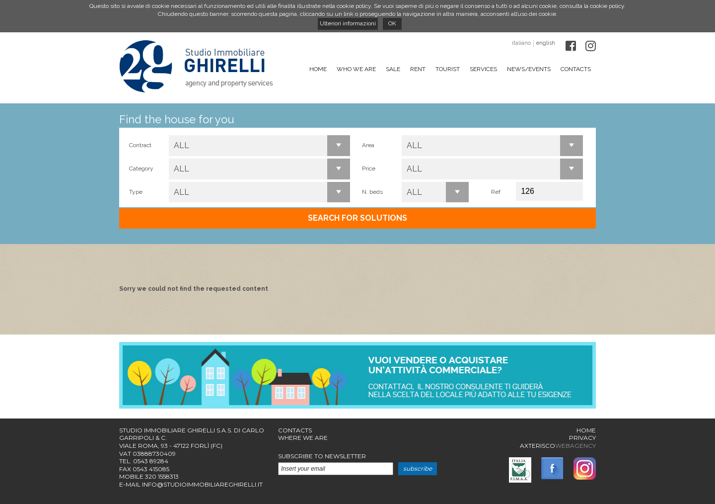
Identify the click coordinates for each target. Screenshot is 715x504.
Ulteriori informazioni (348, 23)
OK (392, 23)
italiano (521, 43)
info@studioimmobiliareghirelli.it (202, 484)
